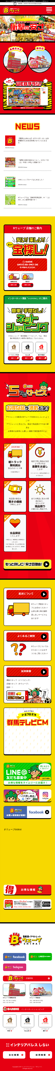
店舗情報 (20, 978)
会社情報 (14, 1054)
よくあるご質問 (26, 636)
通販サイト (13, 358)
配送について (26, 593)
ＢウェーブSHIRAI (13, 829)
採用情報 (26, 671)
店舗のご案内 (14, 285)
